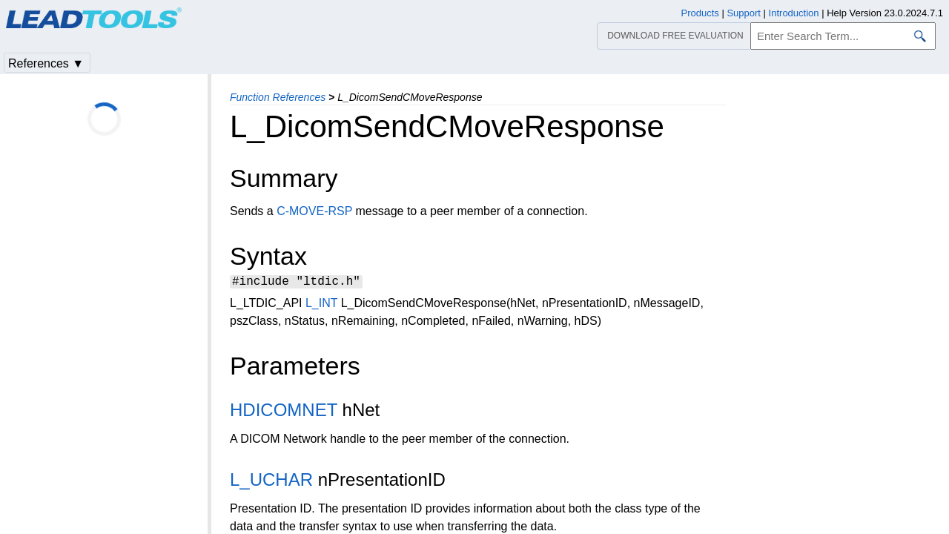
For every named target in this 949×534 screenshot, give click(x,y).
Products (700, 13)
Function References (277, 97)
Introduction (794, 13)
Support (744, 13)
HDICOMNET (283, 412)
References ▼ (46, 63)
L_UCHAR (271, 482)
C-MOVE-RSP (314, 211)
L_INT (321, 305)
